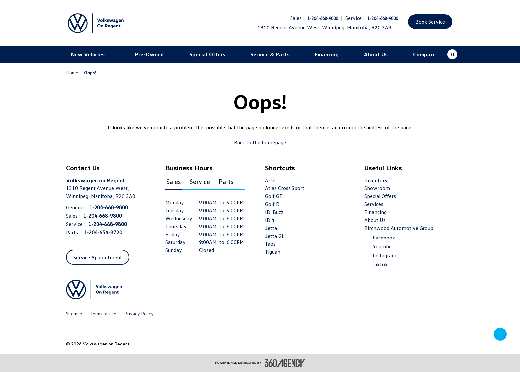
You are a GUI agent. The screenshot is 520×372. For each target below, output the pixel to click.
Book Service (430, 21)
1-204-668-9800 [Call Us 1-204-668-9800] (322, 18)
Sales (173, 181)
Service (200, 181)
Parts (226, 181)
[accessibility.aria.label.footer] (285, 363)
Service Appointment (97, 257)
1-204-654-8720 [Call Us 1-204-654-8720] (103, 232)
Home (72, 72)
